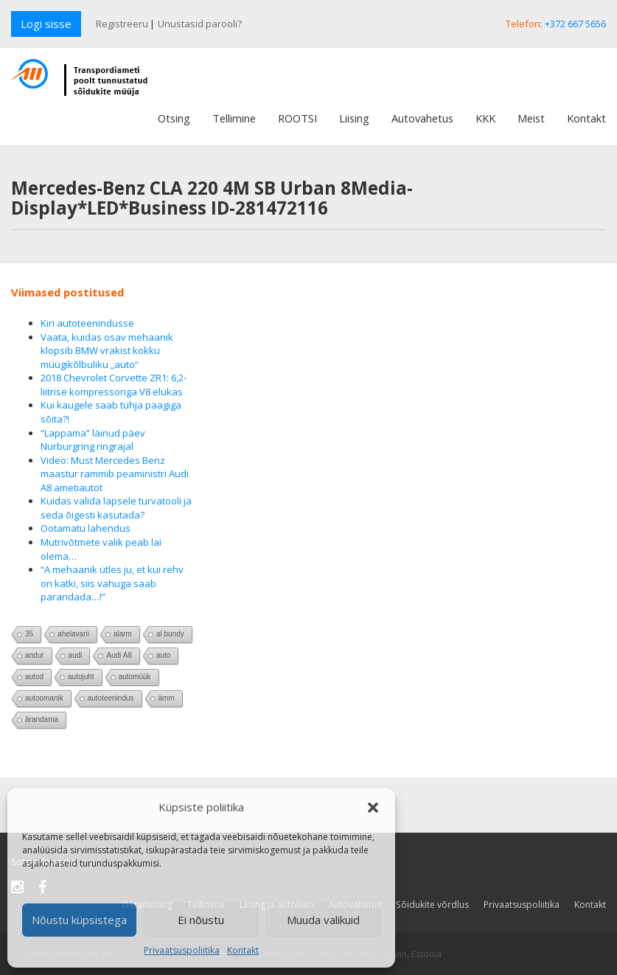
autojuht (81, 677)
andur (34, 655)
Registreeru (122, 23)
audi (76, 655)
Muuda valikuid (323, 919)
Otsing (174, 118)
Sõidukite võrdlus (432, 904)
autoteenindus (111, 698)
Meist (531, 118)
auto (163, 655)
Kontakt (243, 950)
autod (34, 677)
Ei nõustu (201, 919)
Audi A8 (118, 655)
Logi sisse (46, 23)
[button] (373, 807)
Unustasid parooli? (200, 23)
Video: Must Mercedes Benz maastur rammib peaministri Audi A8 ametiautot (115, 474)
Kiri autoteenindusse (87, 323)
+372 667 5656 (575, 23)
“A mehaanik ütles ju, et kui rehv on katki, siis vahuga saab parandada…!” (112, 583)
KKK (485, 118)
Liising (354, 118)
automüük (135, 677)
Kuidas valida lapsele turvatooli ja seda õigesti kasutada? (116, 507)
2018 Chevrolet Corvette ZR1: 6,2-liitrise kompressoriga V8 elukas (114, 384)
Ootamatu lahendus (85, 528)
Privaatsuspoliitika (182, 950)
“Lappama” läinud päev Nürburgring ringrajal (93, 440)
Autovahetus (422, 118)
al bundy (170, 634)
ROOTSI (297, 118)
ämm (166, 698)
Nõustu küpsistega (79, 919)
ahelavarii (73, 634)
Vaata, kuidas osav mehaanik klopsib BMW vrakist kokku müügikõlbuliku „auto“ (107, 350)
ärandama (41, 719)
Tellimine (234, 118)
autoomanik (44, 698)
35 (29, 634)
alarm (123, 634)
